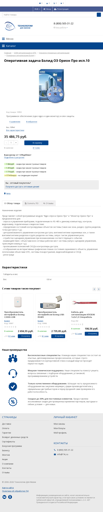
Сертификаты (8, 441)
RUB (37, 9)
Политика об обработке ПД (15, 491)
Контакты (6, 468)
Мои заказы (59, 424)
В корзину (36, 142)
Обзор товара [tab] (12, 203)
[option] (18, 317)
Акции (5, 459)
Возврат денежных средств (15, 437)
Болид (7, 321)
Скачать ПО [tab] (31, 203)
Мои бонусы (59, 428)
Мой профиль (60, 432)
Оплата (5, 428)
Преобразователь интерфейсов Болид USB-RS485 (51, 314)
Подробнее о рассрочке (14, 157)
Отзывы (6, 472)
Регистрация (61, 9)
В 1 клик (36, 148)
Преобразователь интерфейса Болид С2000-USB (14, 314)
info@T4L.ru (62, 454)
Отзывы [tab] (48, 203)
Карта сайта (8, 487)
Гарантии (6, 432)
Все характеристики (15, 130)
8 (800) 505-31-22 (63, 23)
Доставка (6, 424)
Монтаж (6, 455)
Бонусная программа (12, 446)
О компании (7, 463)
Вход (47, 9)
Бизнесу (6, 450)
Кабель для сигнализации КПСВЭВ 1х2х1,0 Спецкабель (83, 314)
